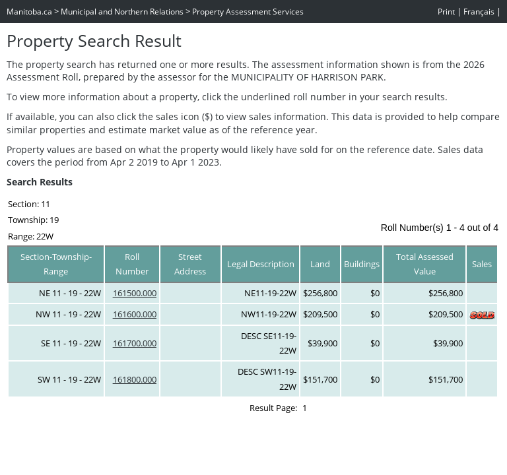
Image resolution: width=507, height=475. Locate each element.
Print (446, 11)
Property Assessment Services (248, 11)
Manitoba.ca (29, 11)
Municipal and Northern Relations (122, 11)
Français (478, 11)
